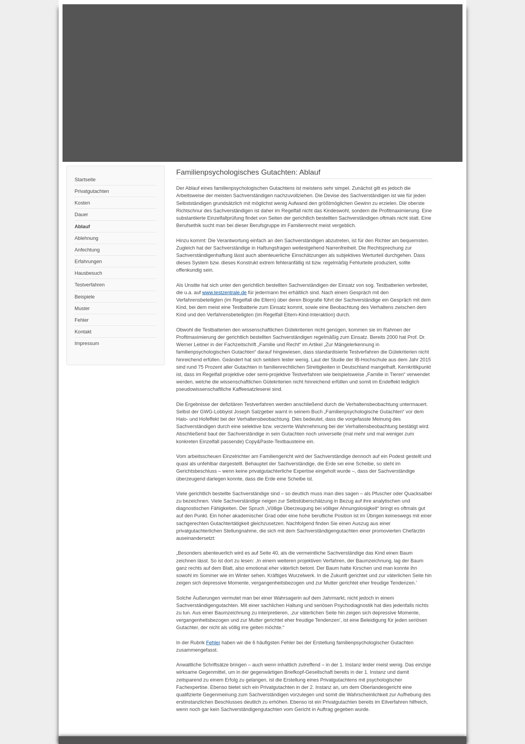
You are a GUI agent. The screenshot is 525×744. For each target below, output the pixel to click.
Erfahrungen (88, 261)
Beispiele (85, 297)
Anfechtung (87, 250)
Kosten (82, 203)
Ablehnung (86, 238)
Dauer (81, 214)
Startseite (85, 179)
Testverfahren (90, 285)
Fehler (82, 320)
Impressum (87, 343)
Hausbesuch (88, 273)
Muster (82, 308)
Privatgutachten (92, 191)
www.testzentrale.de (224, 292)
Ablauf (82, 226)
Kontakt (83, 332)
